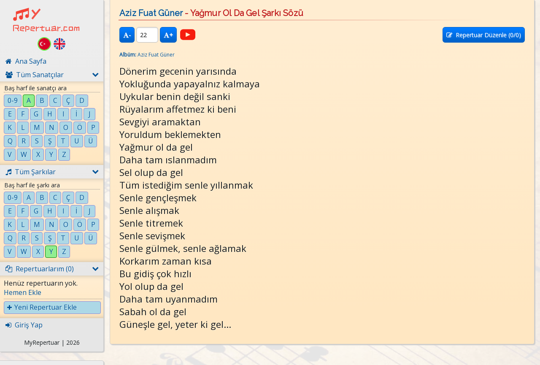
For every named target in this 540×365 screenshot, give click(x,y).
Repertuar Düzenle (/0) (483, 35)
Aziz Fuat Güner (151, 13)
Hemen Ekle (22, 292)
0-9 (13, 100)
